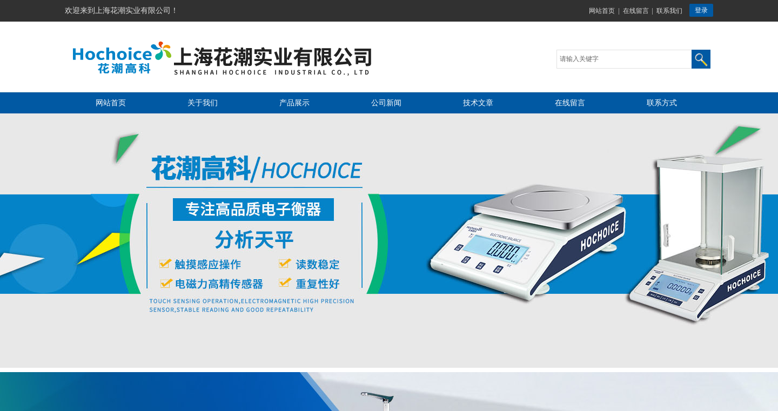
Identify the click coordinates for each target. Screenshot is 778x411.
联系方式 (662, 103)
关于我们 (202, 103)
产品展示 (294, 103)
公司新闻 (386, 103)
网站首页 (602, 11)
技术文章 (478, 103)
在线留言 (636, 11)
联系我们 (669, 11)
